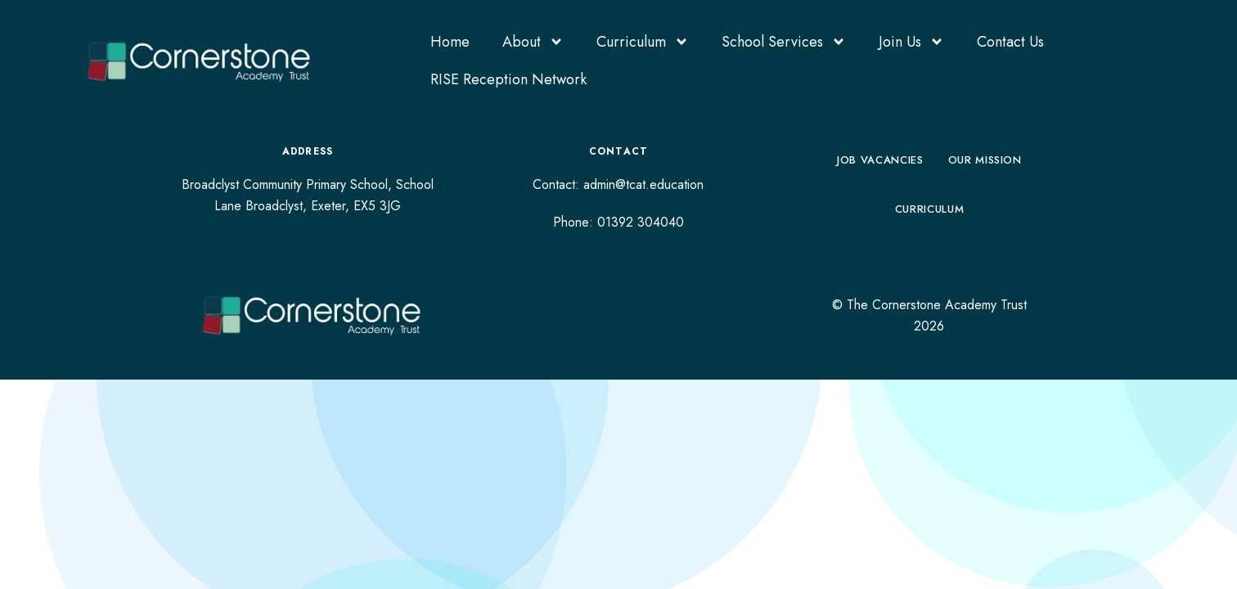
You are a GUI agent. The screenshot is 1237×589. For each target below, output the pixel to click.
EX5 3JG (377, 205)
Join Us (911, 41)
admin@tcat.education (643, 184)
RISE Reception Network (508, 79)
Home (450, 41)
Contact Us (1010, 41)
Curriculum (642, 41)
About (533, 41)
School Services (784, 41)
